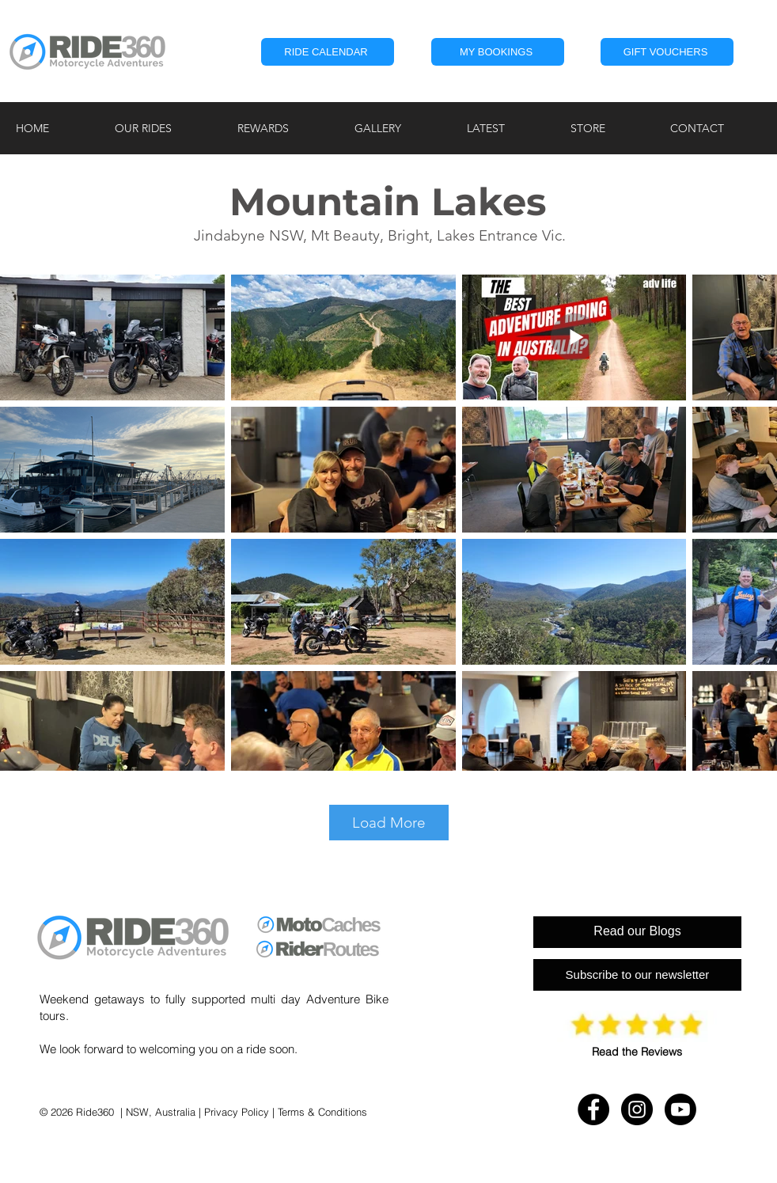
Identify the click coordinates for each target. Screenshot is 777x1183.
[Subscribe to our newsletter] (637, 975)
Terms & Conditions (322, 1111)
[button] (497, 52)
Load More (389, 822)
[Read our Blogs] (637, 932)
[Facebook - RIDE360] (593, 1109)
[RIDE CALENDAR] (327, 52)
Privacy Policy (236, 1111)
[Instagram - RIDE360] (637, 1109)
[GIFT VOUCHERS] (667, 52)
